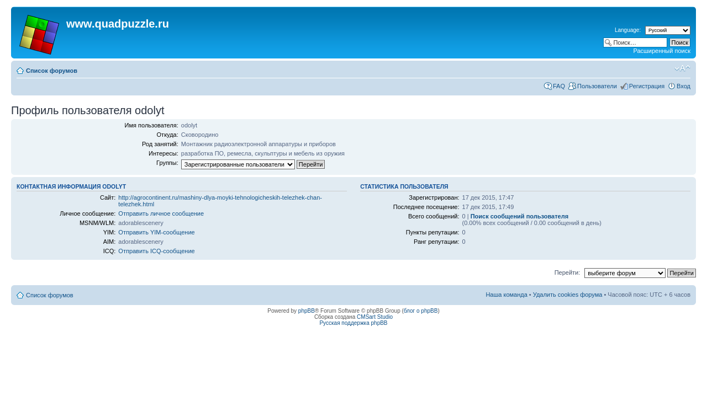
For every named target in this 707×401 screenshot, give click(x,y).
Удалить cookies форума (568, 294)
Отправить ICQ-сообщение (156, 251)
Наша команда (506, 294)
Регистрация (646, 86)
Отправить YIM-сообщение (156, 232)
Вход (683, 86)
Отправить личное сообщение (161, 213)
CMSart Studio (375, 317)
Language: (628, 30)
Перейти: (568, 272)
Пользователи (597, 86)
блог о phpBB (421, 311)
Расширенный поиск (661, 50)
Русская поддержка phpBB (353, 323)
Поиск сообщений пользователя (519, 216)
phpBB (306, 311)
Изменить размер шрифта (682, 68)
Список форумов (51, 70)
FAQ (559, 86)
